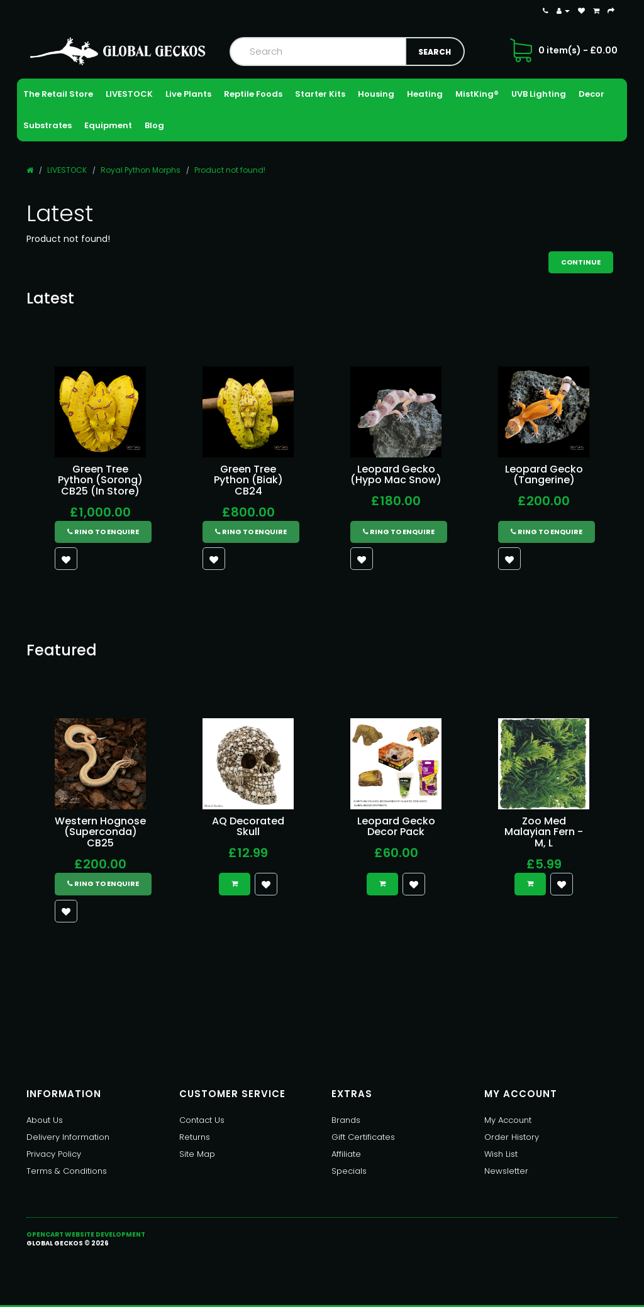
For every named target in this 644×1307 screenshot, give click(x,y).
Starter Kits (320, 94)
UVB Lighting (538, 94)
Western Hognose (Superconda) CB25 (100, 832)
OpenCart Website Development (85, 1234)
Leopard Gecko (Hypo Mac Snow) (395, 475)
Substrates (47, 125)
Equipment (108, 125)
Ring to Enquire (103, 532)
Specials (349, 1171)
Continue (581, 262)
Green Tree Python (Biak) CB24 (248, 480)
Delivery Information (67, 1137)
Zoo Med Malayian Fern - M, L (543, 832)
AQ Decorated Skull (248, 826)
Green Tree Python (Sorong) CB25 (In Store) (100, 480)
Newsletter (506, 1171)
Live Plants (188, 94)
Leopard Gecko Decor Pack (396, 826)
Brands (345, 1120)
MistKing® (477, 94)
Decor (591, 94)
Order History (511, 1137)
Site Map (197, 1154)
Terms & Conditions (66, 1171)
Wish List (501, 1154)
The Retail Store (58, 94)
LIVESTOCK (129, 94)
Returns (194, 1137)
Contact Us (202, 1120)
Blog (154, 125)
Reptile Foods (253, 94)
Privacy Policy (53, 1154)
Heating (425, 94)
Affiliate (346, 1154)
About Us (44, 1120)
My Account (507, 1120)
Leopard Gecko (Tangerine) (544, 475)
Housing (376, 94)
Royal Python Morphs (140, 170)
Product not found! (229, 170)
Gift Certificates (363, 1137)
